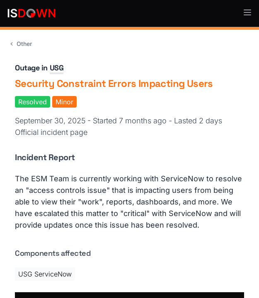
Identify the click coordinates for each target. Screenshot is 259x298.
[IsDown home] (31, 13)
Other (20, 43)
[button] (247, 12)
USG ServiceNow (45, 274)
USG (57, 67)
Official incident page (51, 132)
